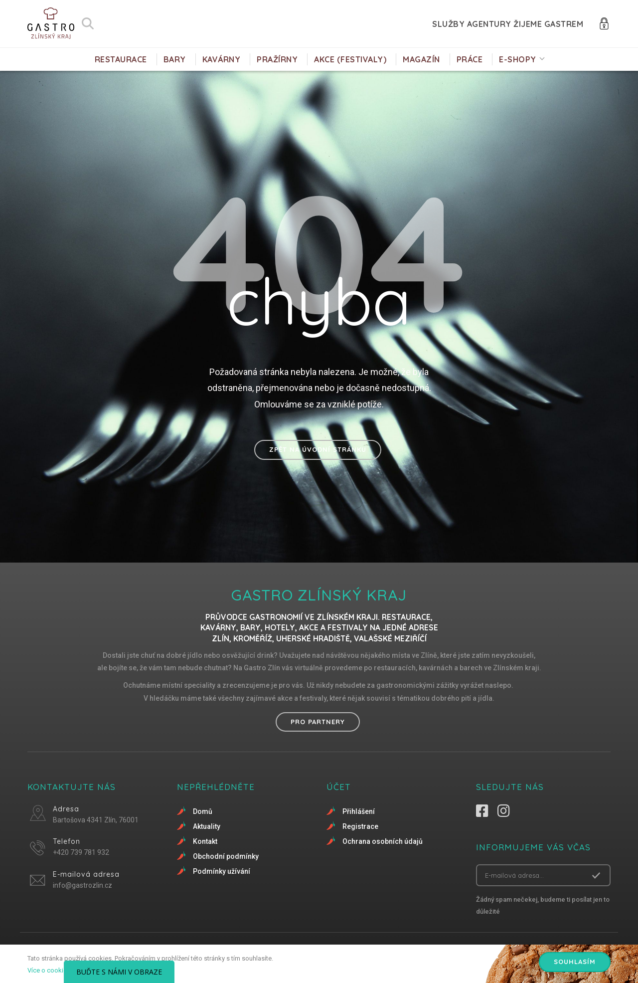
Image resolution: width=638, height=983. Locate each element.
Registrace (360, 826)
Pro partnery (318, 722)
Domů (202, 811)
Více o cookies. (49, 970)
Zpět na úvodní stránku (317, 449)
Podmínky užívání (221, 871)
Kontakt (205, 841)
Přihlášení (358, 811)
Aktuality (206, 826)
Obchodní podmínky (226, 856)
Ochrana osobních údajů (382, 841)
